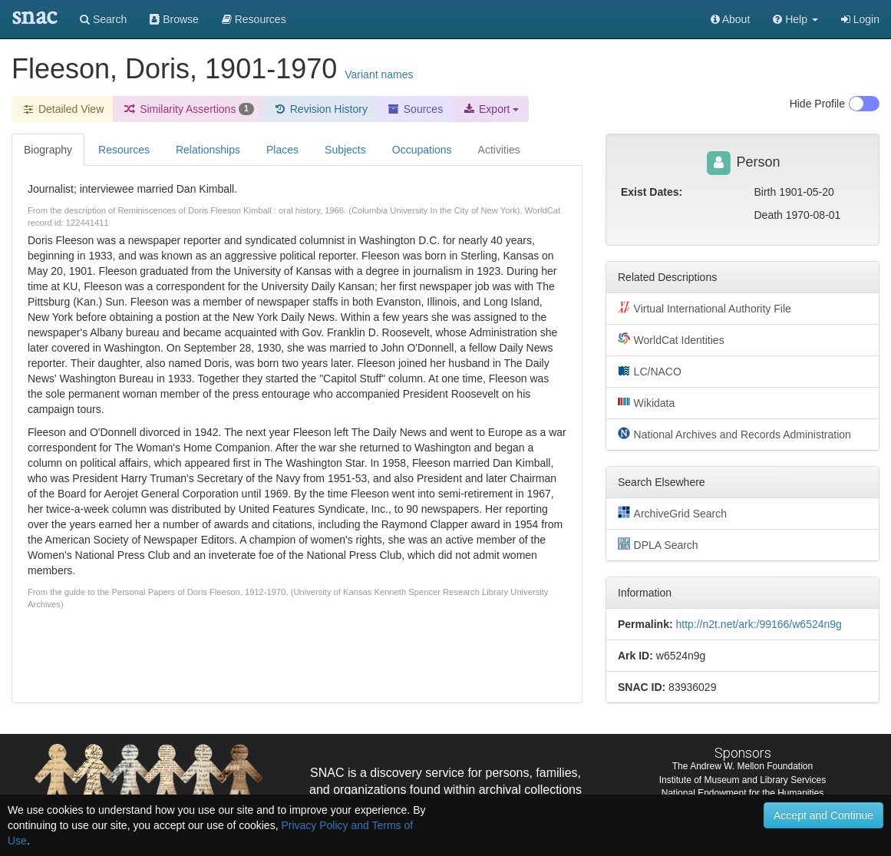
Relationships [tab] (208, 150)
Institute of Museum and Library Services (742, 780)
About (731, 19)
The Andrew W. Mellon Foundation (742, 766)
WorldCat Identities (671, 339)
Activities (499, 150)
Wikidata (646, 402)
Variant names (379, 74)
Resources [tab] (124, 150)
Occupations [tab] (422, 150)
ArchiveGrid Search (672, 513)
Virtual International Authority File (704, 308)
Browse (174, 19)
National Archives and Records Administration (734, 434)
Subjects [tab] (345, 150)
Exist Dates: (651, 192)
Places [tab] (282, 150)
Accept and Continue (823, 815)
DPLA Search (658, 544)
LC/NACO (649, 371)
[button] (795, 19)
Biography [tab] (48, 150)
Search (103, 19)
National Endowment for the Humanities (742, 793)
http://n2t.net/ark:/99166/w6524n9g (758, 624)
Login (860, 19)
